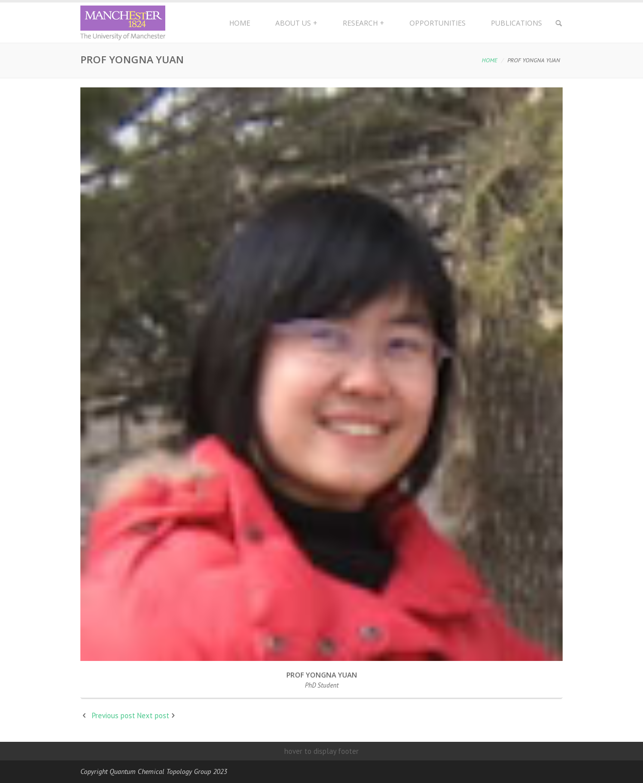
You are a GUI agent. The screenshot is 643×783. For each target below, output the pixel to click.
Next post (153, 715)
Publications (516, 23)
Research (363, 23)
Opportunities (437, 23)
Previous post (113, 715)
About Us (296, 23)
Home (239, 23)
